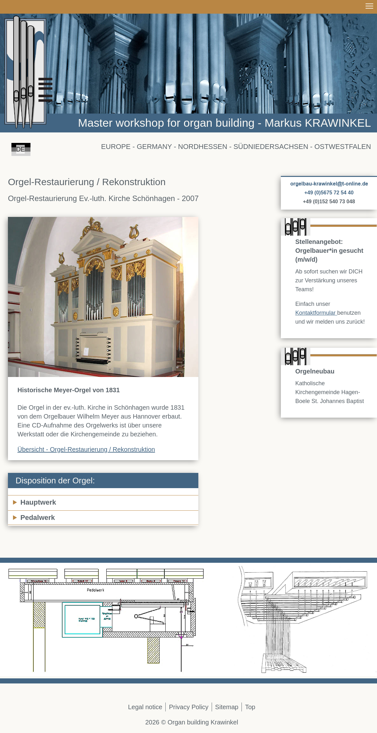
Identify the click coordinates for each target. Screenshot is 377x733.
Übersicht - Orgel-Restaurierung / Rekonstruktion (86, 449)
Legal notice (145, 706)
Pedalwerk (37, 517)
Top (250, 706)
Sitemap (226, 706)
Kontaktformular (316, 313)
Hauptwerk (38, 502)
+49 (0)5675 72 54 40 (329, 192)
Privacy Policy (188, 706)
